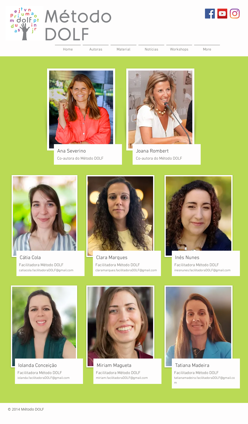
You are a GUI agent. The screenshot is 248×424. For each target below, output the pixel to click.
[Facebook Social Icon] (210, 14)
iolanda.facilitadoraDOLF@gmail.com (43, 378)
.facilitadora (204, 378)
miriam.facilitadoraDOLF (113, 378)
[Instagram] (235, 14)
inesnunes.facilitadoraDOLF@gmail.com (202, 270)
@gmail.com (139, 378)
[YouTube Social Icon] (222, 14)
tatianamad (182, 378)
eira (193, 378)
